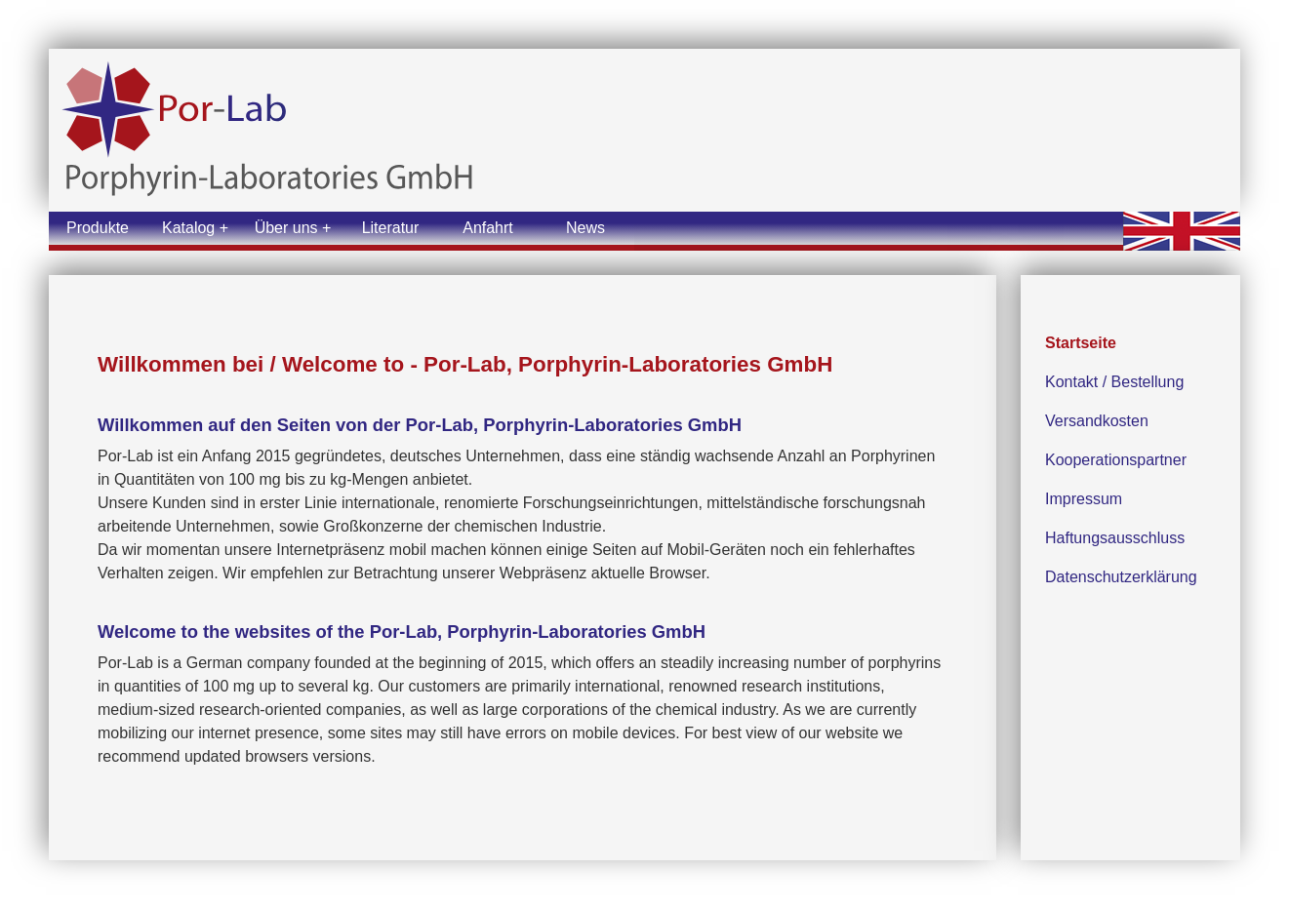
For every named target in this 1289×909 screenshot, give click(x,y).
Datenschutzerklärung (1121, 577)
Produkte (97, 227)
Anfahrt (488, 227)
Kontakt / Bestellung (1114, 382)
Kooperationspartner (1116, 460)
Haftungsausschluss (1115, 538)
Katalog (188, 227)
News (585, 227)
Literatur (391, 227)
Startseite (1080, 343)
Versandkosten (1096, 421)
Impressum (1083, 499)
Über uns (286, 227)
